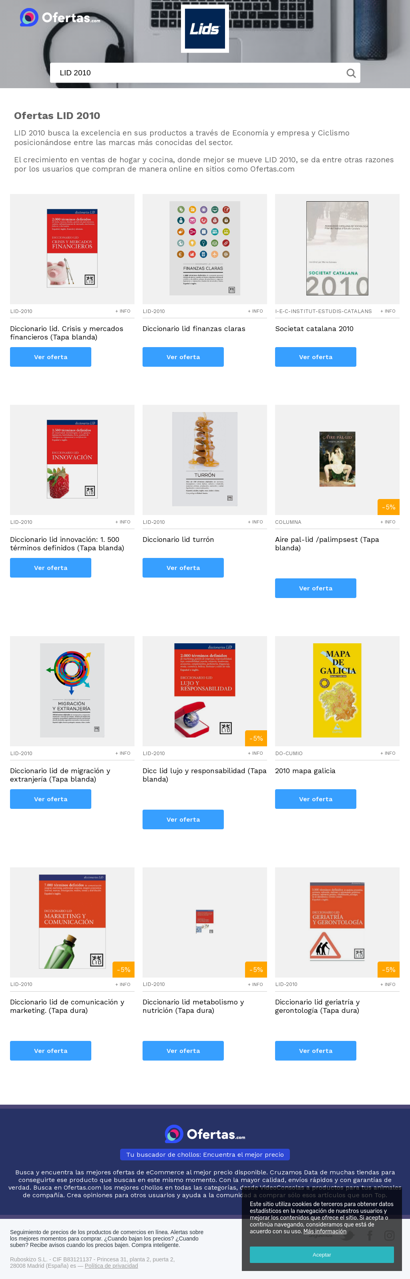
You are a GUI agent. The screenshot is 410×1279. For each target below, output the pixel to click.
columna (288, 522)
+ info (123, 311)
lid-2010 (21, 311)
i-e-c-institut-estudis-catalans (323, 311)
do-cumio (289, 753)
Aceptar (322, 1255)
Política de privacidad (111, 1266)
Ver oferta (50, 357)
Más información (325, 1231)
